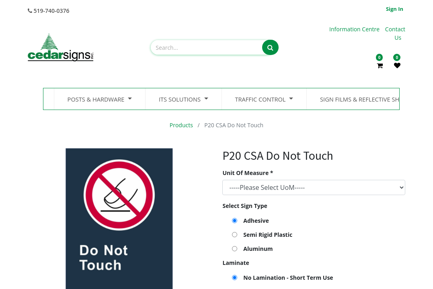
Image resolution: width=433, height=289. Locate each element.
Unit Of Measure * (247, 173)
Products (181, 125)
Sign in (394, 8)
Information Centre (355, 29)
